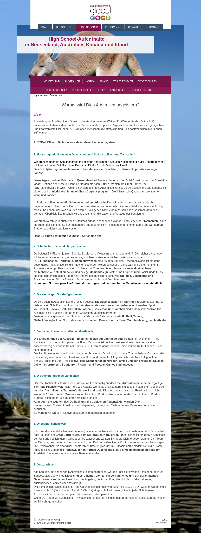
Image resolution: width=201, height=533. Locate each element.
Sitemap (56, 519)
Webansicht (161, 522)
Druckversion (42, 519)
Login (164, 519)
